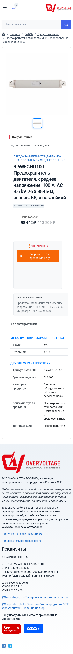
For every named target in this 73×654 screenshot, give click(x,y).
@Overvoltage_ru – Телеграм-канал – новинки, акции (35, 597)
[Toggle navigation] (5, 7)
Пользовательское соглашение (21, 540)
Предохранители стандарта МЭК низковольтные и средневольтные (39, 158)
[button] (37, 123)
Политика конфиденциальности (22, 533)
